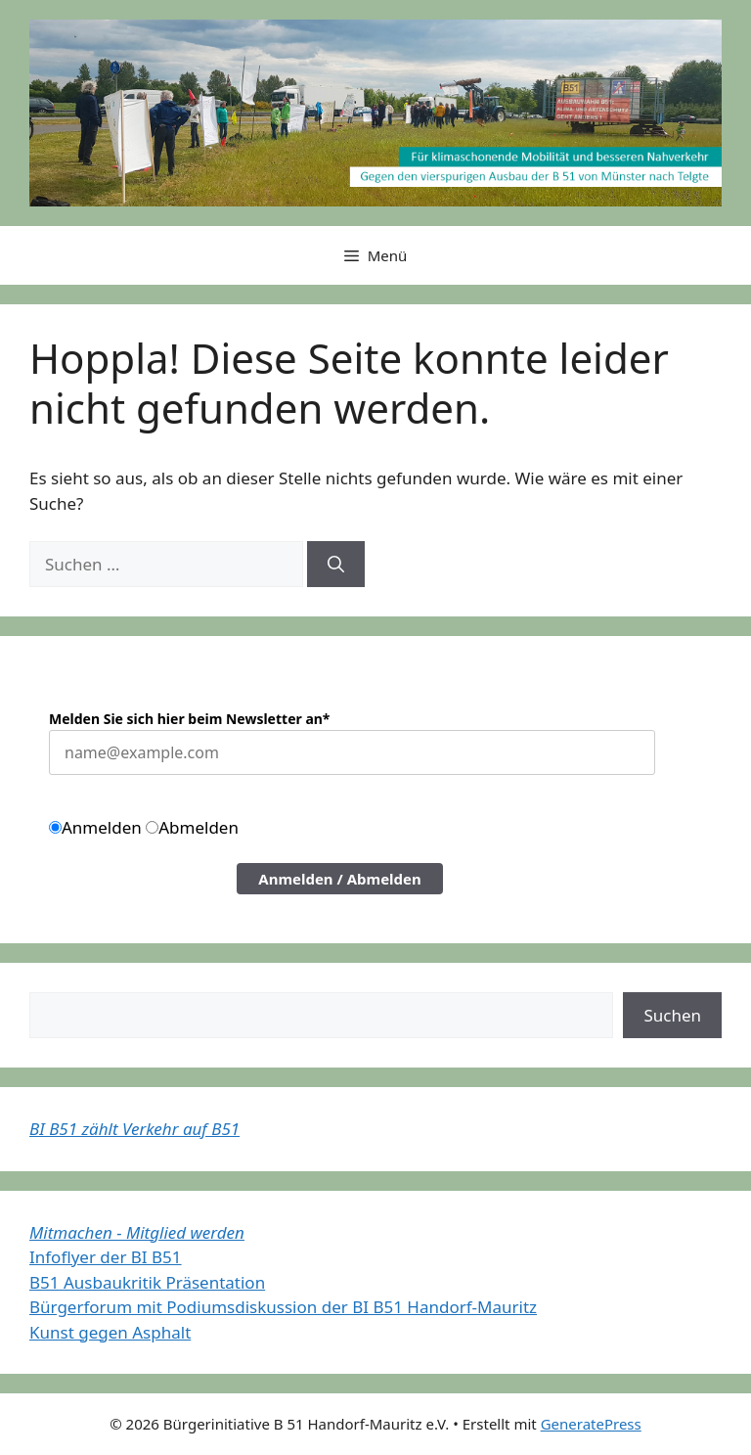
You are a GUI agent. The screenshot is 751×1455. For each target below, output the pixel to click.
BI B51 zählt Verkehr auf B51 (134, 1128)
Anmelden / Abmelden (339, 878)
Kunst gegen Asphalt (110, 1332)
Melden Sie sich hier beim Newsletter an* (189, 718)
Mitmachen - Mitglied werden (136, 1232)
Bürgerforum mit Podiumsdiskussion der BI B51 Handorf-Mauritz (283, 1307)
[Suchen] (336, 564)
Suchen (672, 1015)
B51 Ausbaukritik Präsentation (147, 1282)
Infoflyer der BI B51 (105, 1257)
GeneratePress (591, 1423)
